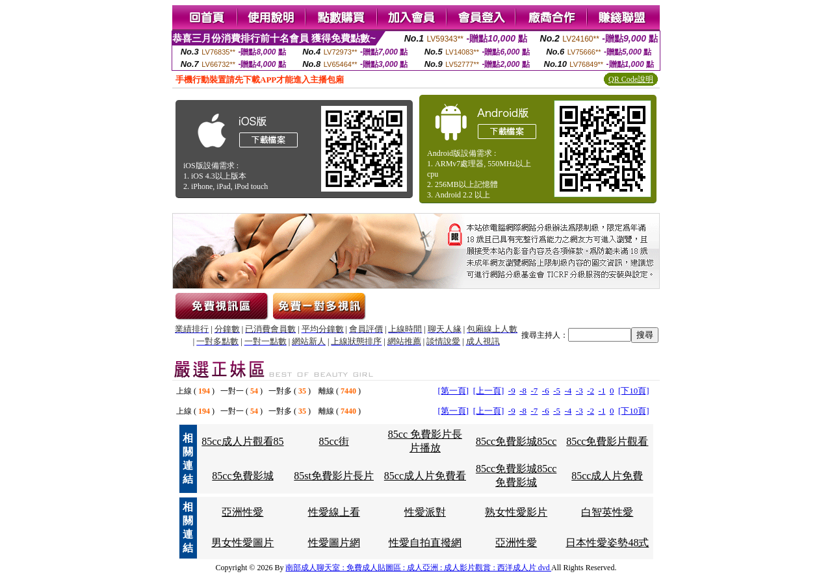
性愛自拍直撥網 (425, 542)
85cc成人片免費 (607, 475)
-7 (534, 391)
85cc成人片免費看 (425, 475)
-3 (579, 391)
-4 (568, 391)
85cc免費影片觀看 (607, 441)
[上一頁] (488, 391)
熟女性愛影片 (516, 512)
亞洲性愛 (242, 512)
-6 (545, 391)
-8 (522, 391)
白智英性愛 (607, 512)
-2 (590, 391)
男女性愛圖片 (242, 542)
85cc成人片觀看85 (242, 441)
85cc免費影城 (242, 475)
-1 (602, 391)
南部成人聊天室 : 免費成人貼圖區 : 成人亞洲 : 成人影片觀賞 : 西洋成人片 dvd (418, 567)
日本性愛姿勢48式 (607, 542)
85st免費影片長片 (334, 475)
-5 (556, 391)
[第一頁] (453, 391)
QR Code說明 (630, 79)
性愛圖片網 (334, 542)
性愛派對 (425, 512)
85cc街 (334, 441)
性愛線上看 (334, 512)
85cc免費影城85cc (516, 441)
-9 (511, 391)
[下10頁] (633, 391)
